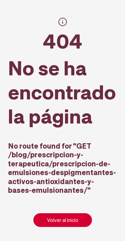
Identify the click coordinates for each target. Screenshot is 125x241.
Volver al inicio (62, 220)
